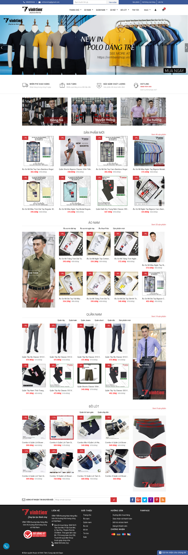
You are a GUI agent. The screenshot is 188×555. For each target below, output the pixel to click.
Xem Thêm (33, 272)
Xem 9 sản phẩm (159, 408)
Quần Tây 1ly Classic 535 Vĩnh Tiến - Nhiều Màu (125, 389)
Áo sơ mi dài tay (69, 228)
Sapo (61, 552)
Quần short (99, 320)
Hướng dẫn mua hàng (121, 514)
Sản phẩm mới (119, 228)
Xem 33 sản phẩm (159, 224)
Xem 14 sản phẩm (159, 316)
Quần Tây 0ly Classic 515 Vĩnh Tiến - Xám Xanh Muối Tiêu (129, 356)
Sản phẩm (136, 2)
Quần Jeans (86, 320)
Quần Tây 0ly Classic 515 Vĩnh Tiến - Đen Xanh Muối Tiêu (73, 356)
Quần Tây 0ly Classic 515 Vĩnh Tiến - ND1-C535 (69, 389)
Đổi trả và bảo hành (120, 522)
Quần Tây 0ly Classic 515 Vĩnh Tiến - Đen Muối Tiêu (98, 356)
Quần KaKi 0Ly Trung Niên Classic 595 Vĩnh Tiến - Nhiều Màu (121, 208)
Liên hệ (160, 2)
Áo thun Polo (104, 228)
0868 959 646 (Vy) (61, 542)
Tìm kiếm (113, 2)
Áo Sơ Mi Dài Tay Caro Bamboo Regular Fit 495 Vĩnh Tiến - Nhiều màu (51, 169)
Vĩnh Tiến (43, 552)
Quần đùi (111, 320)
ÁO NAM (94, 222)
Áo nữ (85, 525)
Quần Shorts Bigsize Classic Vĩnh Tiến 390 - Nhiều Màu (82, 169)
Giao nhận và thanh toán (122, 518)
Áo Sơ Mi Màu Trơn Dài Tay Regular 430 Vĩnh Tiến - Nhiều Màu (47, 208)
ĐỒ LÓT (94, 405)
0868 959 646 (146, 87)
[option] (94, 45)
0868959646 (30, 2)
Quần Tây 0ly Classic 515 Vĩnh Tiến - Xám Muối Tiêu (43, 356)
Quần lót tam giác (87, 412)
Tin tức (86, 533)
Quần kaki (73, 320)
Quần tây (61, 320)
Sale (85, 536)
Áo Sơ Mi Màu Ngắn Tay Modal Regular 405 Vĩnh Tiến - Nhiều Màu (86, 208)
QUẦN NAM (94, 314)
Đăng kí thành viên (120, 525)
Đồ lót (85, 529)
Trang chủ (87, 514)
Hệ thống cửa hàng (148, 2)
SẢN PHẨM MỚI (94, 132)
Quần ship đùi (103, 412)
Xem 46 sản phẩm (159, 134)
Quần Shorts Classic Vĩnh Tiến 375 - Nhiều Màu (97, 385)
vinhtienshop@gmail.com (50, 2)
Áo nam (86, 518)
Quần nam (87, 522)
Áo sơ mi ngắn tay (87, 228)
